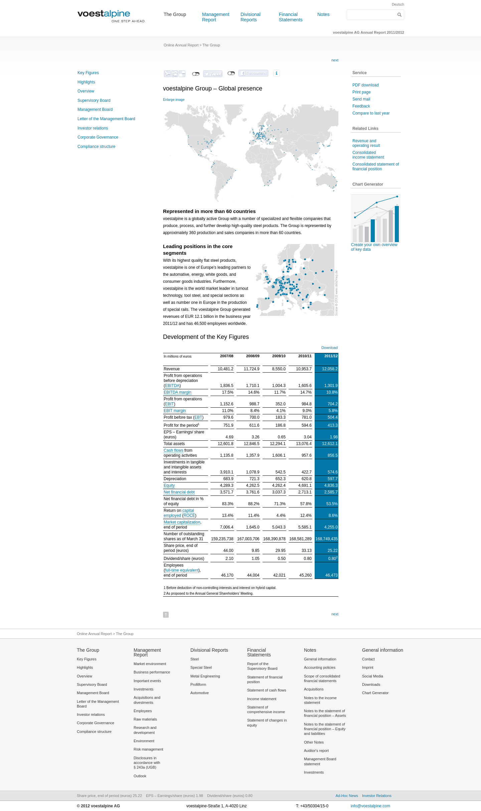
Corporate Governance (97, 137)
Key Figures (88, 72)
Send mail (361, 99)
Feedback (361, 106)
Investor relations (92, 128)
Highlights (86, 82)
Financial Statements (291, 17)
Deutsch (398, 4)
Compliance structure (96, 146)
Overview (85, 91)
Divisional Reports (250, 17)
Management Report (215, 17)
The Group (175, 14)
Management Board (95, 109)
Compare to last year (370, 113)
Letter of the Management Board (106, 119)
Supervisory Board (94, 100)
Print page (361, 92)
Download (329, 348)
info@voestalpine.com (370, 806)
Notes (323, 14)
